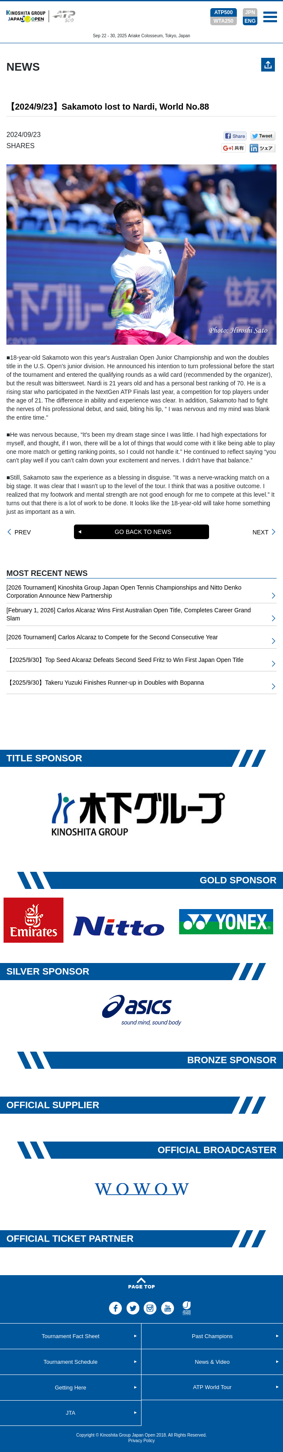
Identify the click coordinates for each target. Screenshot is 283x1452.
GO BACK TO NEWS (143, 531)
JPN (250, 12)
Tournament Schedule (70, 1362)
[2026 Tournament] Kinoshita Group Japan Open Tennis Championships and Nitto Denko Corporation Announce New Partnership (124, 591)
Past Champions (212, 1336)
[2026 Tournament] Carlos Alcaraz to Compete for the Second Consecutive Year (112, 637)
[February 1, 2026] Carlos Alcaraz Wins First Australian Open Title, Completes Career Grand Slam (128, 614)
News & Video (212, 1362)
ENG (250, 21)
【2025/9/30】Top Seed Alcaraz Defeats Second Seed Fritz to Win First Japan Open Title (125, 659)
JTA (70, 1413)
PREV (23, 532)
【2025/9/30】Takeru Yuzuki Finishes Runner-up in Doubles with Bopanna (105, 682)
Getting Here (70, 1387)
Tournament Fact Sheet (70, 1336)
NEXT (260, 532)
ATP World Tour (212, 1387)
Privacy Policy (141, 1440)
